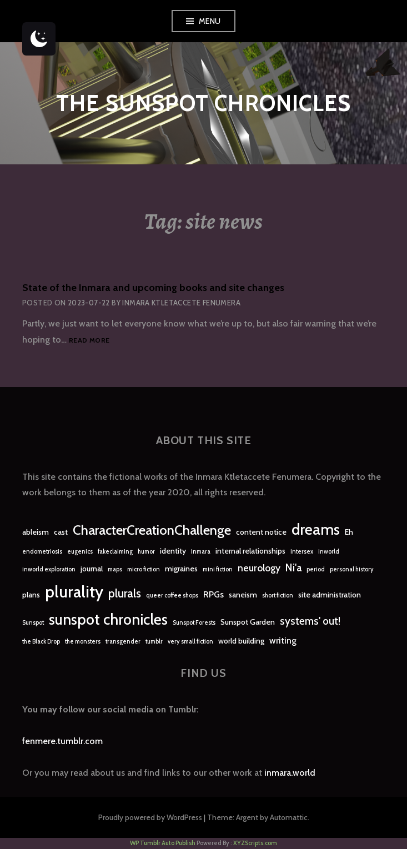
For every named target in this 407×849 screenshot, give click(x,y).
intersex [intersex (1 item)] (301, 551)
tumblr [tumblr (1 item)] (154, 641)
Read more (89, 340)
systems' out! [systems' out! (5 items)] (310, 621)
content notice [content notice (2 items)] (261, 532)
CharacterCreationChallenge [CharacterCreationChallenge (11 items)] (152, 530)
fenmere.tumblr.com (62, 741)
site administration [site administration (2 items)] (329, 594)
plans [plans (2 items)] (31, 594)
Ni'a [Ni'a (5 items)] (293, 567)
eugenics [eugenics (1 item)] (80, 551)
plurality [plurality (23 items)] (74, 591)
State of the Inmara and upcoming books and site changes (153, 288)
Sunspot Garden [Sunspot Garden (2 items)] (247, 621)
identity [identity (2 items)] (173, 550)
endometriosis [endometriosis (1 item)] (42, 551)
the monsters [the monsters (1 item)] (83, 641)
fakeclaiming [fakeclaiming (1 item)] (115, 551)
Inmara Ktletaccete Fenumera (181, 302)
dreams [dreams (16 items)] (316, 529)
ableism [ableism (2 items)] (35, 532)
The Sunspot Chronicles (203, 103)
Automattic (289, 817)
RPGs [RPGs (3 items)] (213, 594)
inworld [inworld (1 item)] (328, 551)
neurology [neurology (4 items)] (259, 568)
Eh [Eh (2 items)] (349, 532)
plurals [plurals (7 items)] (124, 593)
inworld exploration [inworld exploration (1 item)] (49, 569)
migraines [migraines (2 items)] (181, 568)
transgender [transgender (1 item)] (122, 641)
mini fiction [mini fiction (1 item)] (218, 569)
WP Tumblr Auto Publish (162, 843)
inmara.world (289, 772)
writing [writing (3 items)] (283, 640)
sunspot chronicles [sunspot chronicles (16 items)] (108, 619)
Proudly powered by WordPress (150, 817)
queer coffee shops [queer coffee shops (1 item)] (172, 595)
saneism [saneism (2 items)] (243, 594)
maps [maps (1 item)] (115, 569)
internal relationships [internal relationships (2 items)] (250, 550)
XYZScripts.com (255, 843)
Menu (210, 21)
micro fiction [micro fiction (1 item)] (143, 569)
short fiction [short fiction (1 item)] (277, 595)
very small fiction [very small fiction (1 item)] (190, 641)
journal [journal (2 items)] (92, 568)
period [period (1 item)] (315, 569)
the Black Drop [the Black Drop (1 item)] (41, 641)
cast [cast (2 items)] (61, 532)
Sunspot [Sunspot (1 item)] (33, 622)
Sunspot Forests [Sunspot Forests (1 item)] (194, 622)
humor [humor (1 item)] (146, 551)
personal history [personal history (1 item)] (352, 569)
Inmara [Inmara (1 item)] (200, 551)
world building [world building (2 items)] (241, 640)
